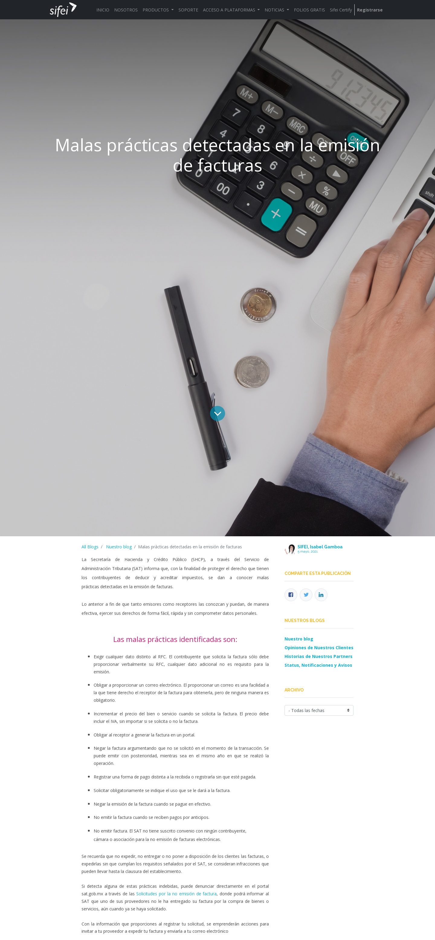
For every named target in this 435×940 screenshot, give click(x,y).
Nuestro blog (119, 547)
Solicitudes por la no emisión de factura (176, 894)
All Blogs (90, 547)
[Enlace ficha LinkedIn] (321, 595)
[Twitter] (306, 595)
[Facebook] (291, 595)
